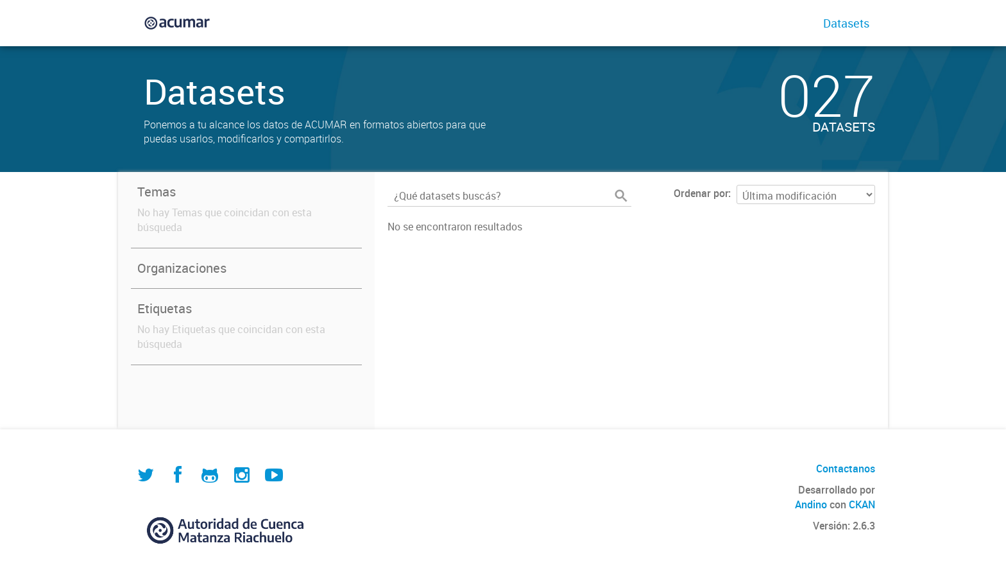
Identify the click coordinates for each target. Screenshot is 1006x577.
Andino (811, 504)
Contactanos (845, 468)
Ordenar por (701, 193)
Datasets (846, 23)
